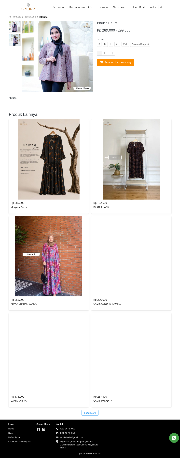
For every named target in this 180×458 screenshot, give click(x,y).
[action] (174, 438)
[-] (38, 429)
